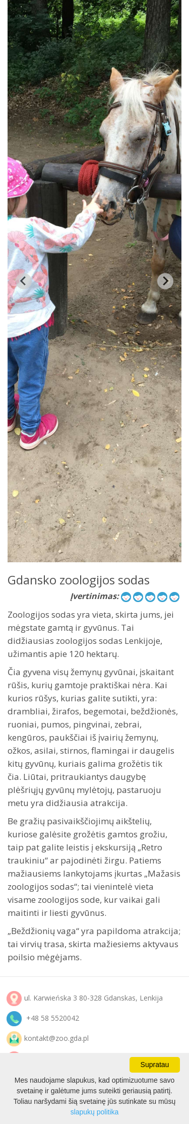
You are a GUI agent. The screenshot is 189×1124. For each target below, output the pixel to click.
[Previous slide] (24, 281)
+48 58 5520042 (52, 1018)
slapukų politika (95, 1112)
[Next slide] (165, 281)
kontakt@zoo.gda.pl (56, 1038)
